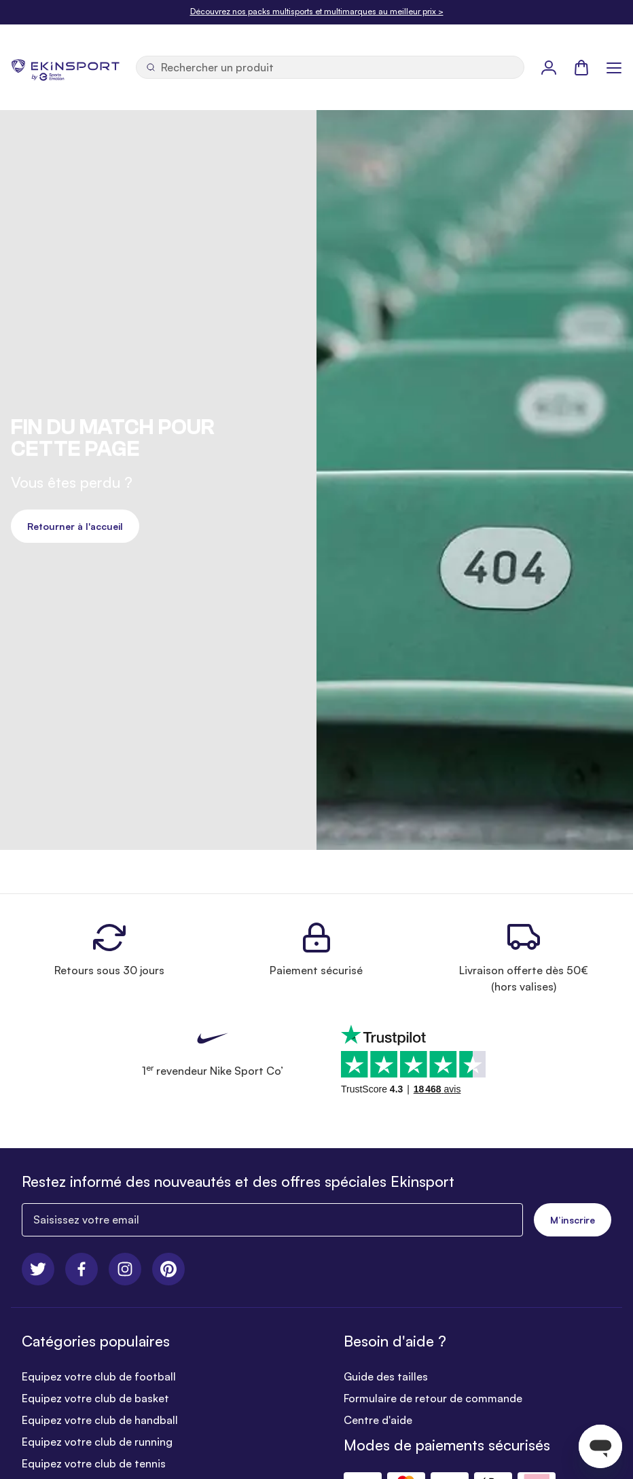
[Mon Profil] (549, 67)
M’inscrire (572, 1220)
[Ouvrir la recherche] (330, 67)
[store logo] (65, 67)
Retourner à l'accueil (75, 526)
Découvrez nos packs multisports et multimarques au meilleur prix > (317, 11)
